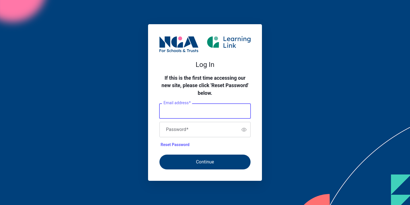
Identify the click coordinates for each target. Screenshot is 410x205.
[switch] (244, 129)
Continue (205, 162)
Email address (176, 103)
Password (177, 129)
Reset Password (175, 144)
